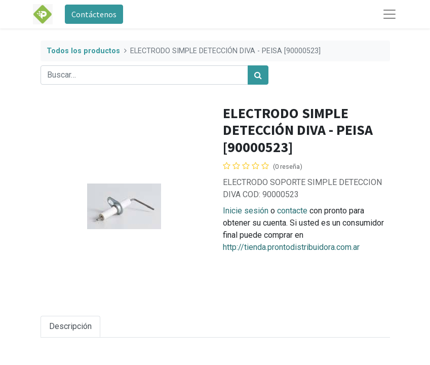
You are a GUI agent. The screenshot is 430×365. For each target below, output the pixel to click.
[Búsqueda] (258, 75)
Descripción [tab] (70, 326)
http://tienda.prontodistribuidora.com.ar (291, 247)
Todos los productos (83, 51)
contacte (292, 210)
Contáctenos (93, 14)
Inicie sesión (245, 210)
